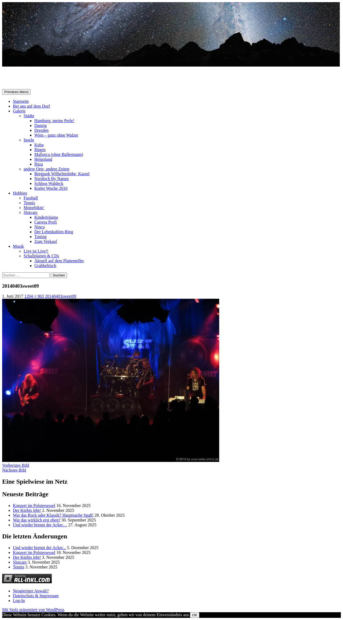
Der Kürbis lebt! (27, 510)
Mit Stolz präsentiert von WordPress (33, 609)
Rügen (40, 149)
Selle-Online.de (30, 78)
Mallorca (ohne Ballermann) (58, 154)
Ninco (39, 227)
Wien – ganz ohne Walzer (56, 135)
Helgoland (43, 159)
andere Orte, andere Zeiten (46, 169)
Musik (18, 246)
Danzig (40, 125)
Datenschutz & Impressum (36, 595)
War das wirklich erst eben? (36, 520)
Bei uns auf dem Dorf (31, 106)
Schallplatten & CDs (41, 256)
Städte (29, 116)
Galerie (19, 111)
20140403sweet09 (60, 296)
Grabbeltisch (45, 265)
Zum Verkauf (45, 241)
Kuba (39, 145)
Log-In (19, 600)
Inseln (29, 140)
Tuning (40, 236)
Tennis (29, 202)
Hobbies (20, 193)
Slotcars (31, 212)
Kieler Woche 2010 (51, 188)
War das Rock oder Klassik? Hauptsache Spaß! (53, 515)
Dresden (41, 130)
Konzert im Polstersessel (34, 505)
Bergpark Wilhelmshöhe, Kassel (62, 174)
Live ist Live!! (36, 251)
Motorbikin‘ (34, 207)
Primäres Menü (16, 92)
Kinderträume (46, 217)
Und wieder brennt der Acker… (40, 525)
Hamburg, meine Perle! (54, 120)
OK (194, 615)
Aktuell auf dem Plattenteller (59, 260)
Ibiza (38, 164)
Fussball (31, 198)
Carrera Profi (45, 222)
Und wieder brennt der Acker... (39, 547)
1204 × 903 (34, 296)
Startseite (21, 101)
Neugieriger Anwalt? (31, 591)
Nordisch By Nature (51, 178)
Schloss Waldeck (48, 183)
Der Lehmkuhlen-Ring (53, 231)
